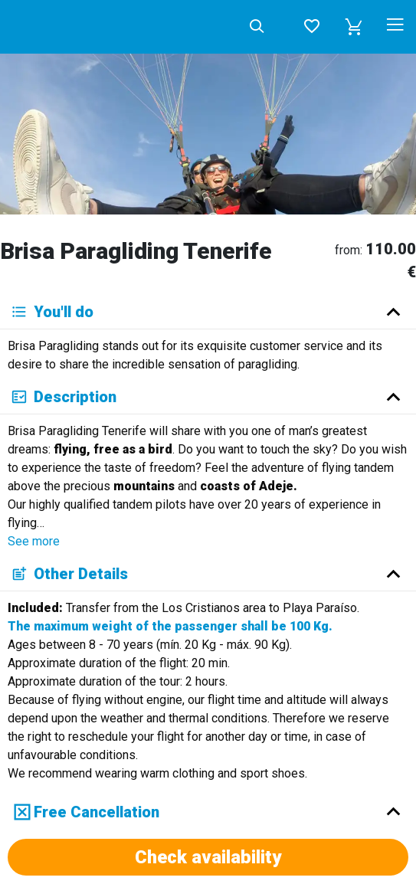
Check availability (208, 857)
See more (34, 541)
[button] (354, 27)
